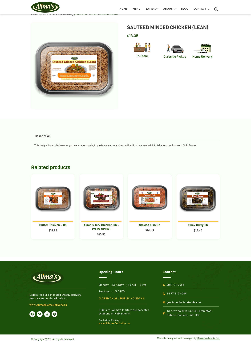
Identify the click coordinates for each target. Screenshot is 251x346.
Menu (136, 9)
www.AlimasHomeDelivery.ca (48, 305)
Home (123, 9)
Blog (184, 9)
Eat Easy (152, 9)
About (169, 9)
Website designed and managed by (188, 338)
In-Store (142, 60)
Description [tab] (43, 140)
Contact (201, 9)
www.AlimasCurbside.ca (114, 322)
